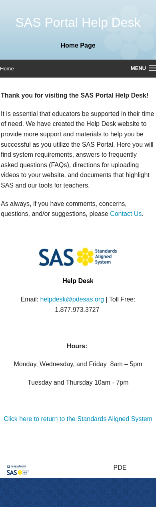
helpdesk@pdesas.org (72, 299)
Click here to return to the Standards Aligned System (78, 418)
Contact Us (126, 213)
